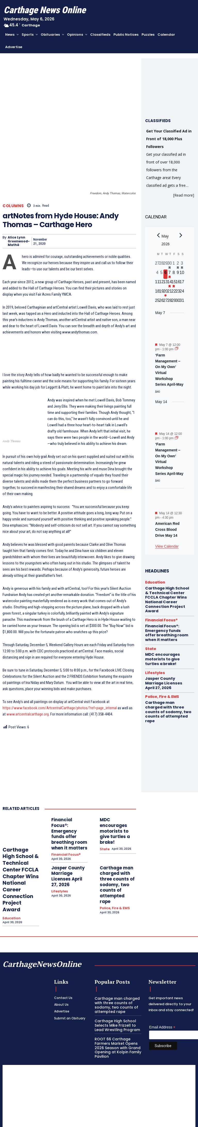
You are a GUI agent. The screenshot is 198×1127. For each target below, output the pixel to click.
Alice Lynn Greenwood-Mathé (19, 227)
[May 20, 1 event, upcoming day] (165, 292)
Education (11, 889)
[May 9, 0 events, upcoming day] (178, 274)
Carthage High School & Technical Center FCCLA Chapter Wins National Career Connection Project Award (19, 858)
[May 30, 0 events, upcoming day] (178, 302)
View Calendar (167, 546)
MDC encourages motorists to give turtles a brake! (115, 809)
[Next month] (181, 235)
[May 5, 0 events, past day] (161, 274)
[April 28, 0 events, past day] (161, 265)
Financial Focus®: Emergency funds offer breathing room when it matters (66, 813)
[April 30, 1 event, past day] (170, 265)
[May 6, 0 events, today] (165, 274)
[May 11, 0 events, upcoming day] (157, 283)
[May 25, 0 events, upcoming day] (157, 302)
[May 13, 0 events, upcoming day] (165, 283)
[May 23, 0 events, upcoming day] (178, 292)
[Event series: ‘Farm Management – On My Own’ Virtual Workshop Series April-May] (176, 349)
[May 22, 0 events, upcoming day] (174, 292)
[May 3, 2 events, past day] (182, 265)
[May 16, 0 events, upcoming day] (178, 283)
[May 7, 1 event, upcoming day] (170, 274)
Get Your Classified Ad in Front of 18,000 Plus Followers (169, 139)
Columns (13, 192)
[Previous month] (158, 235)
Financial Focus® (64, 827)
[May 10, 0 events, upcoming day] (182, 274)
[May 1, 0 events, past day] (174, 265)
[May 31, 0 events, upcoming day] (182, 302)
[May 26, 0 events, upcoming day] (161, 302)
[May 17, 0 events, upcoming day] (182, 283)
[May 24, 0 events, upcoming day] (182, 292)
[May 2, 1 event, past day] (178, 265)
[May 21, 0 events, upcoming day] (170, 292)
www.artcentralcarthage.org (27, 700)
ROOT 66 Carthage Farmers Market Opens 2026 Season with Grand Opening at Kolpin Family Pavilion (116, 1014)
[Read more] (183, 195)
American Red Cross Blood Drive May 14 (167, 529)
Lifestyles (59, 853)
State (104, 818)
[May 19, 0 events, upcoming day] (161, 292)
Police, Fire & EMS (113, 861)
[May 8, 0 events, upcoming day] (174, 274)
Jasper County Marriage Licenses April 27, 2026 (67, 843)
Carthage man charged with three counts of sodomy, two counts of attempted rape (116, 847)
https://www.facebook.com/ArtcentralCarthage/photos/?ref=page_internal (60, 694)
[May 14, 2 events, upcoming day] (170, 283)
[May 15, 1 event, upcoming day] (174, 283)
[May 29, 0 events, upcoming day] (174, 302)
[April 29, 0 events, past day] (165, 265)
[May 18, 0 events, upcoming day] (157, 292)
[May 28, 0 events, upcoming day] (170, 302)
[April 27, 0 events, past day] (157, 265)
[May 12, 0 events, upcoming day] (161, 283)
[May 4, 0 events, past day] (157, 274)
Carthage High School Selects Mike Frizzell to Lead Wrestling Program (115, 993)
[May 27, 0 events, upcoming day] (165, 302)
